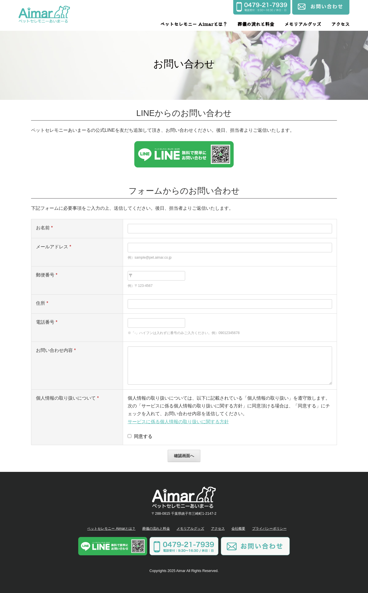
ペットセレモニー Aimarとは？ (193, 23)
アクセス (340, 23)
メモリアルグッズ (302, 23)
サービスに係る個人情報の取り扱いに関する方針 (178, 421)
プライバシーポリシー (269, 529)
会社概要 (238, 529)
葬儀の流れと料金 (255, 23)
